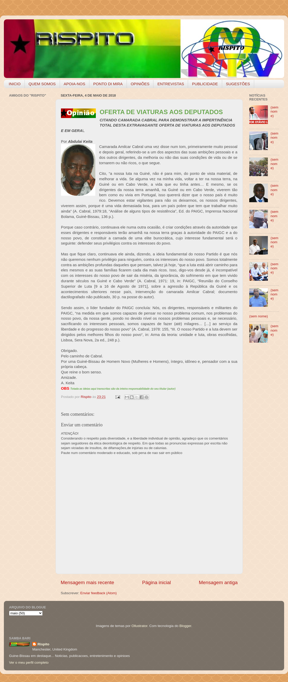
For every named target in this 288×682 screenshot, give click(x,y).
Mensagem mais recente (87, 582)
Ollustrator (139, 626)
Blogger (185, 626)
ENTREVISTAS (170, 84)
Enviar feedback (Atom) (98, 593)
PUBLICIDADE (205, 84)
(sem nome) (274, 111)
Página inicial (156, 582)
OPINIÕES (140, 84)
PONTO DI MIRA (108, 84)
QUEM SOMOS (42, 84)
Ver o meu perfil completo (29, 662)
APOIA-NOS (74, 84)
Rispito (43, 644)
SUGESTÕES (238, 84)
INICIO (15, 84)
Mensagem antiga (218, 582)
